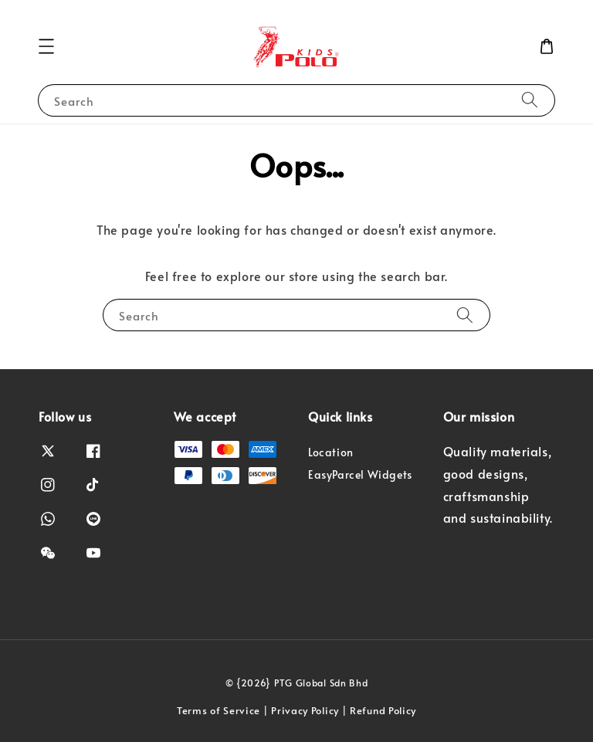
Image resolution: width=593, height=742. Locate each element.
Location (331, 452)
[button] (46, 46)
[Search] (529, 100)
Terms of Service (218, 710)
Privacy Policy (305, 710)
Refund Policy (383, 710)
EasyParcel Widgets (360, 474)
